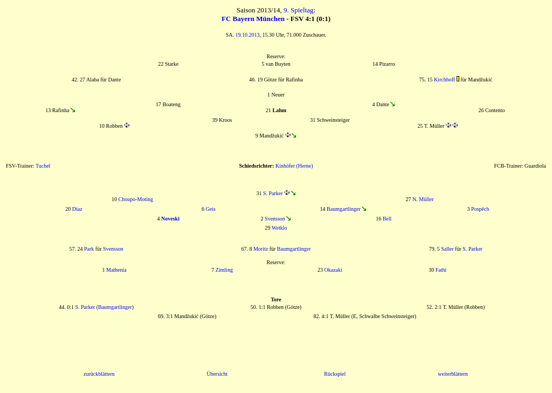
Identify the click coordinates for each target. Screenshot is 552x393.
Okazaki (333, 270)
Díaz (77, 209)
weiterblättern (453, 374)
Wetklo (279, 228)
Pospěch (480, 209)
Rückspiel (335, 374)
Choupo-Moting (135, 199)
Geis (211, 209)
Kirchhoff (444, 79)
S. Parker (273, 193)
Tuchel (43, 166)
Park (89, 249)
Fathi (441, 270)
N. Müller (422, 199)
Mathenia (116, 270)
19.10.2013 (248, 35)
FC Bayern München (253, 19)
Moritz (260, 249)
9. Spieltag (299, 10)
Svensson (275, 219)
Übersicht (216, 374)
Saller (447, 249)
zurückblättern (99, 374)
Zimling (224, 270)
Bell (387, 219)
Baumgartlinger (344, 209)
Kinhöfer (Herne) (294, 166)
